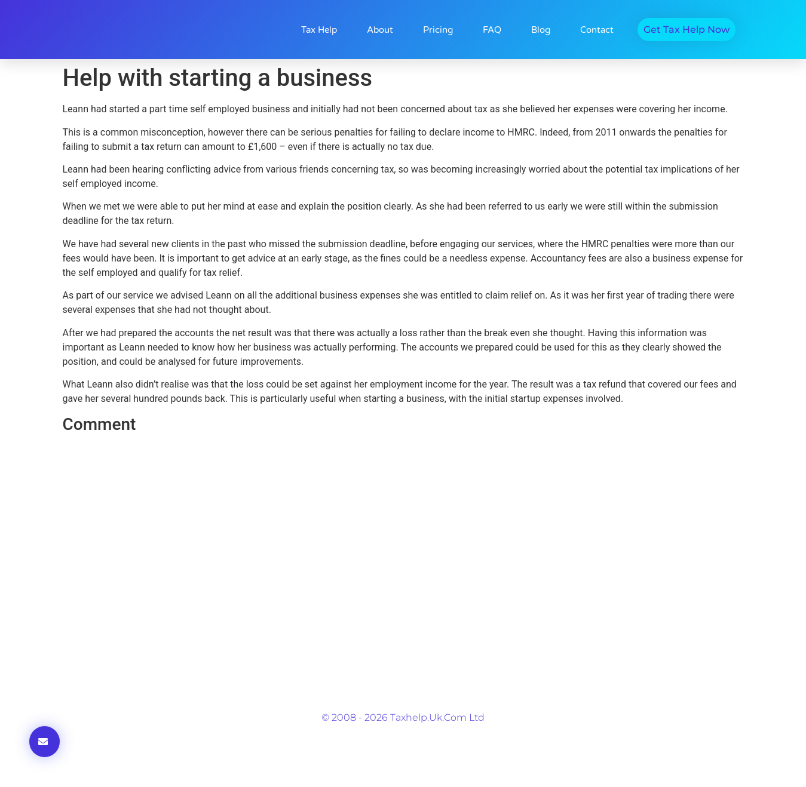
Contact (597, 29)
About (380, 29)
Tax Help (319, 29)
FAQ (492, 29)
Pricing (438, 29)
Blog (540, 29)
